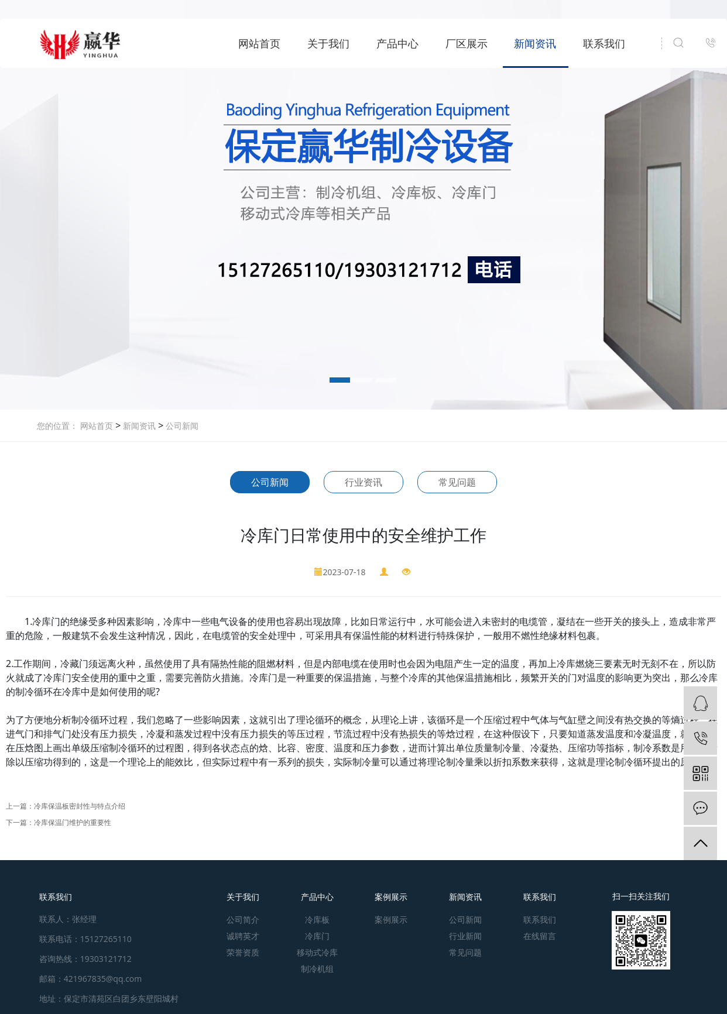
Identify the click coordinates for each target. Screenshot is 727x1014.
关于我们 (328, 43)
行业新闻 (465, 935)
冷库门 (317, 935)
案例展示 (391, 896)
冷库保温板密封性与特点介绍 (79, 806)
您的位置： (57, 425)
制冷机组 (317, 968)
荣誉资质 (243, 952)
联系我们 (604, 43)
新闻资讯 (535, 43)
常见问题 (457, 482)
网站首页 (259, 43)
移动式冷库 (317, 952)
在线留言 (539, 935)
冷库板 (317, 919)
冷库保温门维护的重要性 (72, 822)
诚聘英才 (243, 935)
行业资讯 (363, 482)
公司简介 (243, 919)
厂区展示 (466, 43)
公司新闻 (180, 425)
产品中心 (397, 43)
